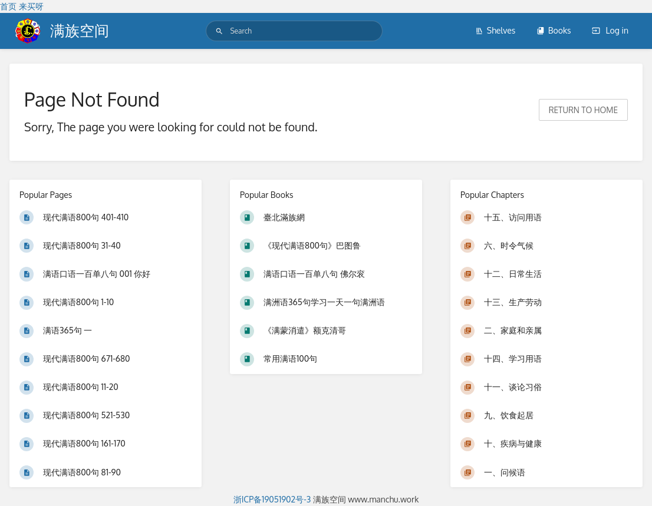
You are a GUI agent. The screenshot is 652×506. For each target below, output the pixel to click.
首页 (8, 6)
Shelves (495, 30)
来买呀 (31, 6)
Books (553, 30)
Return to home (583, 110)
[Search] (219, 31)
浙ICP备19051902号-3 (272, 499)
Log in (610, 30)
